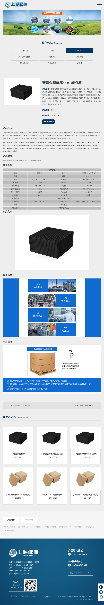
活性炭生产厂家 (65, 526)
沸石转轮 (41, 57)
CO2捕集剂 (41, 51)
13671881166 (18, 568)
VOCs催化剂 (62, 51)
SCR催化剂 (62, 57)
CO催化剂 (21, 51)
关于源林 (13, 596)
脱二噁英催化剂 (83, 51)
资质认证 (24, 596)
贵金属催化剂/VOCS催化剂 (20, 405)
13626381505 (18, 565)
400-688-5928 (25, 570)
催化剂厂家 (90, 526)
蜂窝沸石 (21, 57)
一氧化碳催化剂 (50, 526)
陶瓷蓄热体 (82, 57)
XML (34, 596)
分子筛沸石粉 (23, 526)
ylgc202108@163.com (22, 573)
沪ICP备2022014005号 (84, 599)
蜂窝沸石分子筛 (9, 526)
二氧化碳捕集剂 (9, 530)
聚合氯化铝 (78, 526)
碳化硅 (52, 63)
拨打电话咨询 (48, 121)
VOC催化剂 (36, 526)
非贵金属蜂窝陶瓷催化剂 (84, 405)
